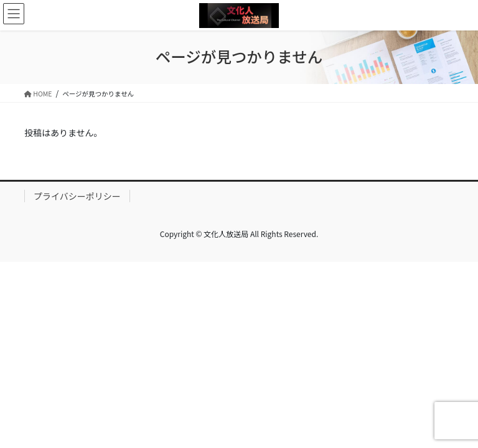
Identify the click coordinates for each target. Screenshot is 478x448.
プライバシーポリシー (77, 196)
